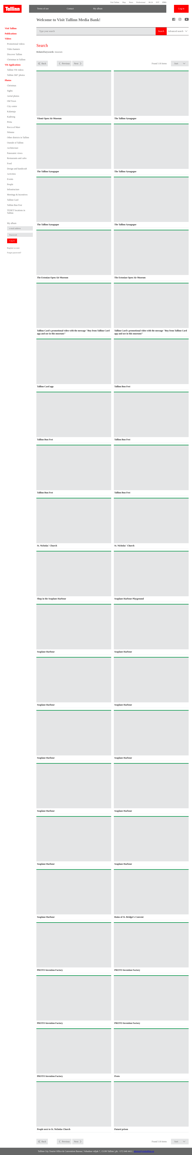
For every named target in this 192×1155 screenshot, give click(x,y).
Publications (11, 33)
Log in (181, 8)
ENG (164, 2)
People (10, 184)
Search (161, 31)
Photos (8, 80)
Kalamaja (11, 111)
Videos (8, 38)
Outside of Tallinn (15, 142)
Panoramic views (14, 153)
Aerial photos (13, 96)
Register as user (13, 248)
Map (124, 2)
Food (9, 163)
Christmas (11, 85)
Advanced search (177, 31)
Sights (10, 90)
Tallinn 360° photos (16, 75)
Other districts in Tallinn (18, 137)
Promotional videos (16, 44)
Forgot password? (14, 253)
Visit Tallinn (114, 2)
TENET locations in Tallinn (16, 211)
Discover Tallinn (14, 54)
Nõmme (10, 132)
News (131, 2)
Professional (140, 2)
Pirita (9, 122)
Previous (66, 63)
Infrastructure (13, 189)
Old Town (11, 101)
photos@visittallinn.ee (144, 1151)
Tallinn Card (12, 200)
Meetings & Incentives (17, 194)
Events (10, 179)
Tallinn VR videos (15, 70)
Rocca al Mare (13, 127)
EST (157, 2)
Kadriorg (11, 116)
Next (76, 63)
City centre (12, 106)
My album (97, 8)
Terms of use (43, 8)
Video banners (13, 49)
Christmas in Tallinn (16, 59)
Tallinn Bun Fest (14, 205)
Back (43, 63)
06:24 (150, 2)
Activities (11, 174)
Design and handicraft (17, 168)
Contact (70, 8)
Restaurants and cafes (17, 158)
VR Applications (13, 65)
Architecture (12, 148)
